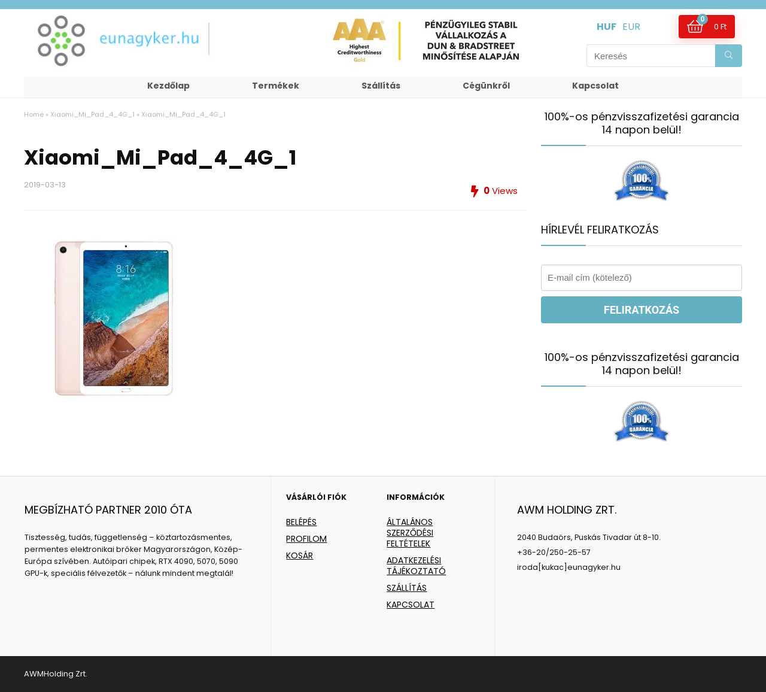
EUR (631, 27)
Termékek (275, 86)
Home (34, 114)
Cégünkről (486, 86)
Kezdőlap (168, 86)
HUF (606, 27)
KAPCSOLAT (410, 605)
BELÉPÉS (301, 522)
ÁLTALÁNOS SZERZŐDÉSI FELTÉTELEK (410, 533)
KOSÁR (299, 556)
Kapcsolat (595, 86)
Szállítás (380, 86)
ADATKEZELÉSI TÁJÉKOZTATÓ (416, 565)
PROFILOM (306, 539)
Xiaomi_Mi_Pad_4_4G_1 (92, 114)
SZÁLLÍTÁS (407, 588)
